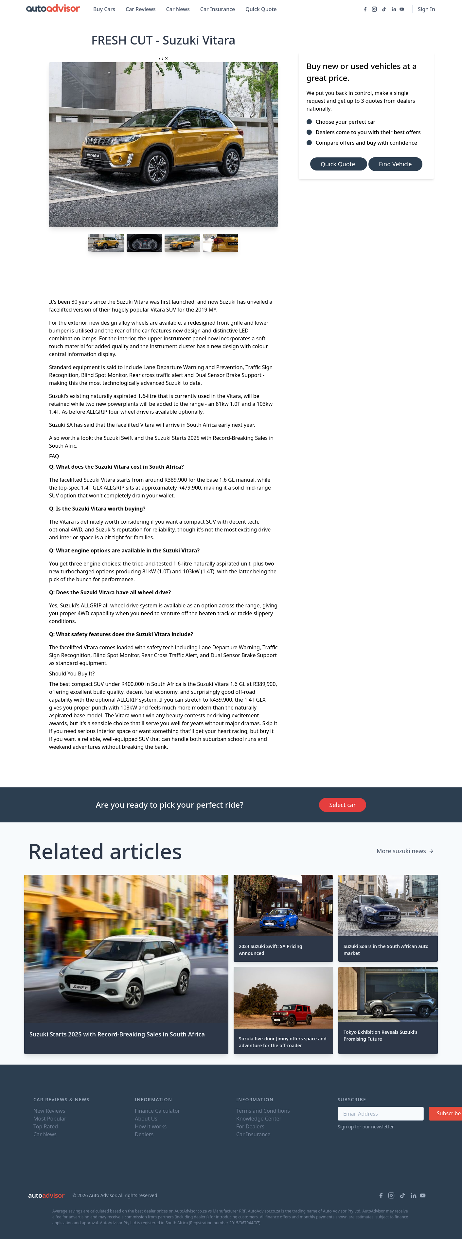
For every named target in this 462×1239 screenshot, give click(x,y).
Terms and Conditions (263, 1110)
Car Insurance (217, 9)
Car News (178, 9)
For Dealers (250, 1126)
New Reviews (49, 1110)
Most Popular (49, 1118)
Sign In (426, 9)
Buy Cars (104, 9)
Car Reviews (141, 9)
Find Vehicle (395, 164)
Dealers (144, 1134)
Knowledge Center (258, 1118)
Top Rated (45, 1126)
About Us (146, 1118)
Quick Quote (261, 9)
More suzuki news (405, 851)
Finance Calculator (157, 1110)
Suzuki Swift (118, 437)
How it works (151, 1126)
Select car (342, 805)
